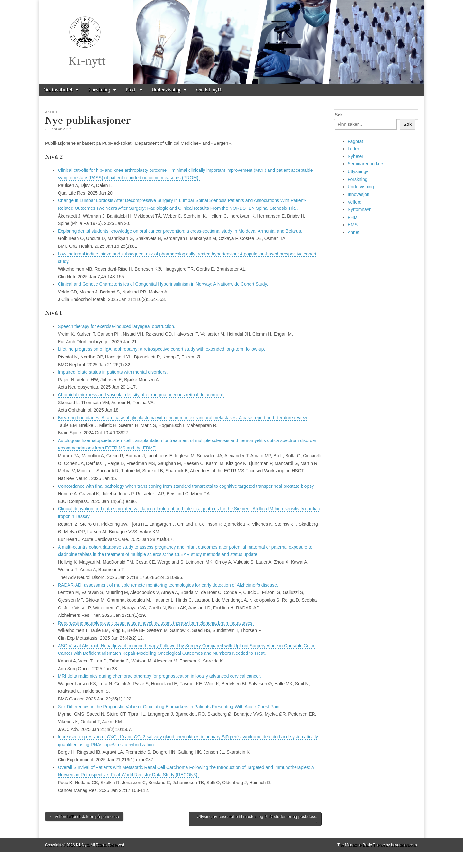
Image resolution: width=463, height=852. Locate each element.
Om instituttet (58, 90)
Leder (353, 148)
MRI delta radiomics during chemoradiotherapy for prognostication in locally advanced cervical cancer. (159, 676)
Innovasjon (358, 194)
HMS (353, 224)
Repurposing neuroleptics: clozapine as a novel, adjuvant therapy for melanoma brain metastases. (156, 622)
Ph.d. (131, 90)
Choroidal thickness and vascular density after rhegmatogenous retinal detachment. (141, 394)
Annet (51, 112)
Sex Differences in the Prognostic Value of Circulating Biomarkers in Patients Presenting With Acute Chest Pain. (169, 706)
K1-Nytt (82, 845)
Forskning (99, 90)
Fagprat (355, 141)
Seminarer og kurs (366, 163)
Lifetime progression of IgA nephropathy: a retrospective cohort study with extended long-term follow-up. (161, 349)
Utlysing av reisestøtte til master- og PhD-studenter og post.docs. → (257, 819)
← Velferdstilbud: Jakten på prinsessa (84, 816)
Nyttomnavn (360, 209)
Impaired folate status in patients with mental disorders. (113, 372)
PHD (352, 217)
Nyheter (355, 156)
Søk (339, 114)
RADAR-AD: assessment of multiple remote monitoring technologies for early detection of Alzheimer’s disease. (168, 585)
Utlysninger (359, 171)
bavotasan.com (404, 845)
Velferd (355, 202)
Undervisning (166, 90)
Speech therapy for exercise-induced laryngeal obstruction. (116, 326)
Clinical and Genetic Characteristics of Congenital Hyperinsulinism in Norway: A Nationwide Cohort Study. (163, 284)
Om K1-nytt (208, 90)
